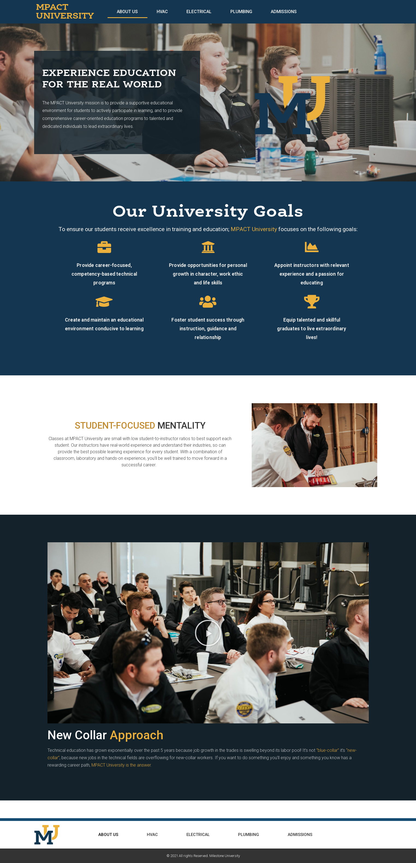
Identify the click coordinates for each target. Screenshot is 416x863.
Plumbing (241, 11)
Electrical (199, 11)
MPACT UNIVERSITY (65, 11)
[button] (208, 633)
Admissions (284, 11)
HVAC (162, 11)
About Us (127, 11)
